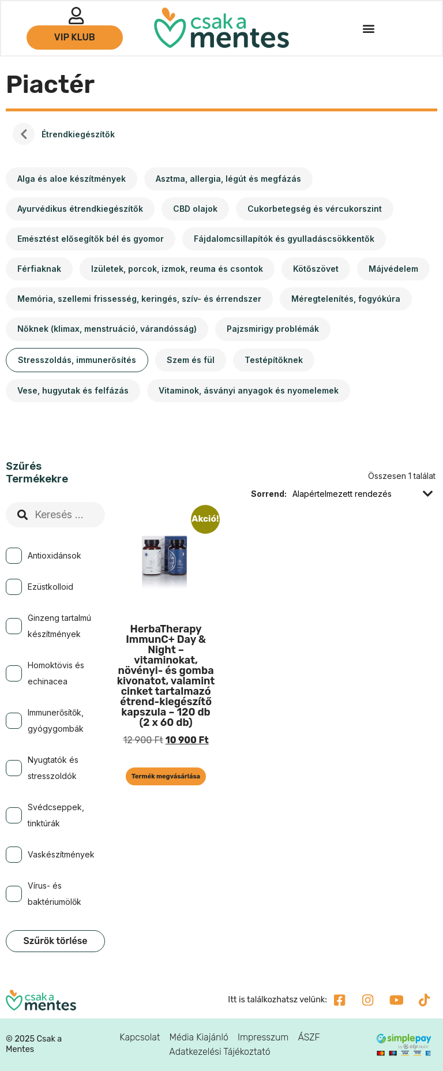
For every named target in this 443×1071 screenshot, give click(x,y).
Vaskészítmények (61, 854)
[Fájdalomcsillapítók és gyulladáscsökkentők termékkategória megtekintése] (284, 239)
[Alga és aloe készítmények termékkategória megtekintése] (71, 179)
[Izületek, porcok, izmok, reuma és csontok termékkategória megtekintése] (177, 269)
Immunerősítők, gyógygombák (56, 720)
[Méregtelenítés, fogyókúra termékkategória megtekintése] (345, 299)
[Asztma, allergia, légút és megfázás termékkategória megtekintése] (228, 179)
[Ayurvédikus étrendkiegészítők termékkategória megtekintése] (80, 209)
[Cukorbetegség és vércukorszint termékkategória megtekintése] (314, 209)
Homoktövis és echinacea (56, 673)
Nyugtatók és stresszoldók (53, 768)
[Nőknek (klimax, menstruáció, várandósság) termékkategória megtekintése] (107, 329)
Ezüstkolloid (50, 586)
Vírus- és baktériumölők (54, 894)
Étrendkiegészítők (78, 134)
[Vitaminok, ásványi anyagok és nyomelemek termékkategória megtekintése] (249, 390)
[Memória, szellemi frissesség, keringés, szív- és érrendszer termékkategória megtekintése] (139, 299)
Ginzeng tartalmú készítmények (59, 626)
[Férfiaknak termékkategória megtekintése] (39, 269)
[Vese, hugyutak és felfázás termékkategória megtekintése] (73, 390)
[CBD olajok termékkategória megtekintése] (195, 209)
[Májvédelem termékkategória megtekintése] (393, 269)
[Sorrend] (355, 494)
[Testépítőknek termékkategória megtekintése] (274, 360)
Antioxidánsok (54, 555)
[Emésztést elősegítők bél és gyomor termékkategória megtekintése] (90, 239)
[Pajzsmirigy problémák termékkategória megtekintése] (273, 329)
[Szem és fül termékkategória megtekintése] (191, 360)
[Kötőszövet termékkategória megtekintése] (316, 269)
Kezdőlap (24, 134)
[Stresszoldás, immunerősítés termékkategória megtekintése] (77, 360)
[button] (367, 29)
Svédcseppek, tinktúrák (56, 815)
